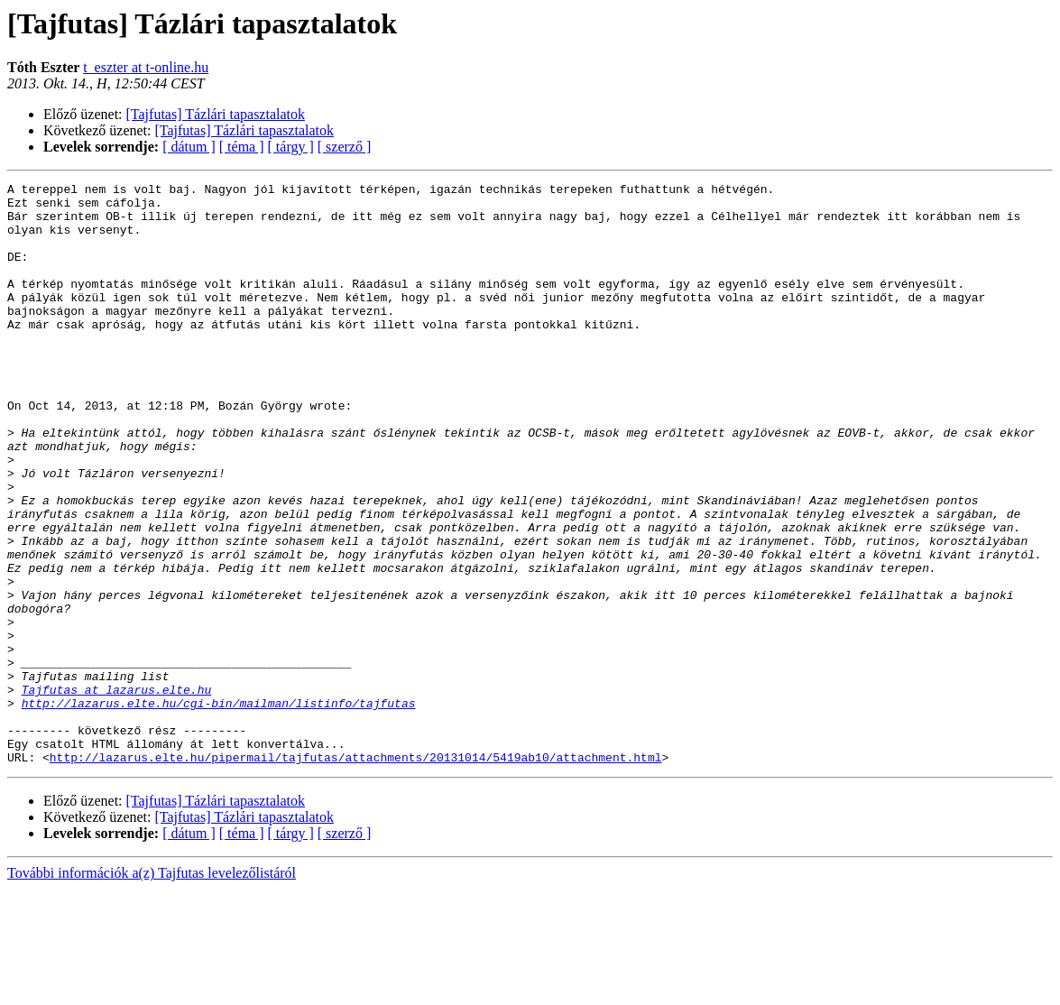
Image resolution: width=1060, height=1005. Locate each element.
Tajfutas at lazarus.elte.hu (117, 792)
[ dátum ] (189, 146)
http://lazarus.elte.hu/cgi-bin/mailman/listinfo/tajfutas (219, 808)
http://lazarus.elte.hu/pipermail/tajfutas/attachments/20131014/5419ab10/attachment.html (356, 873)
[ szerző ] (345, 146)
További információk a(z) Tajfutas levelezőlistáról (151, 989)
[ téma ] (241, 146)
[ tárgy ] (291, 146)
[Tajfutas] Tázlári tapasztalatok (215, 114)
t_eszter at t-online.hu (145, 67)
